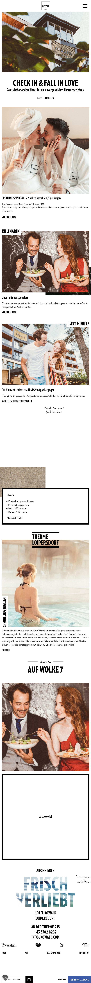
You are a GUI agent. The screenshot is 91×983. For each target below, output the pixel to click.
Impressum (84, 953)
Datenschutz (53, 953)
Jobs (4, 953)
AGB (27, 953)
